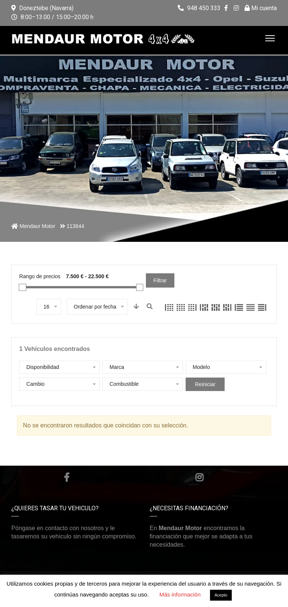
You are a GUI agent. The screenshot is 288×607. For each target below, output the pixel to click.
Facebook (66, 477)
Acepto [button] (220, 595)
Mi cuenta (260, 8)
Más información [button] (180, 594)
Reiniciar (205, 384)
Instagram (199, 477)
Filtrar (160, 280)
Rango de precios (39, 276)
